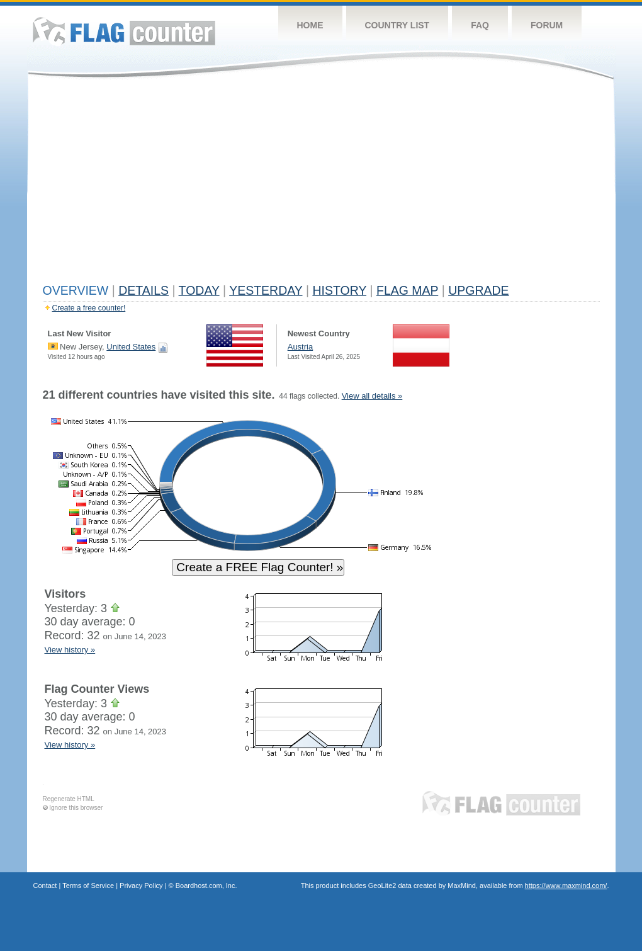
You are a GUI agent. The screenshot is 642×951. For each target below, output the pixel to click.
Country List (397, 25)
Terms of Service (88, 885)
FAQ (480, 25)
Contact (45, 885)
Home (310, 25)
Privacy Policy (141, 885)
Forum (547, 25)
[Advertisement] (321, 184)
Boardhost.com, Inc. (206, 885)
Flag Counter (124, 31)
